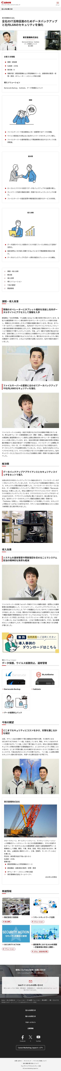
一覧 (50, 1000)
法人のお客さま (7, 9)
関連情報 (10, 288)
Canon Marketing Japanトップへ (30, 1047)
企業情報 (30, 1028)
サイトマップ (27, 1061)
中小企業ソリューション (33, 1000)
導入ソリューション (14, 281)
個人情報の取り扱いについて (31, 1063)
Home (3, 1000)
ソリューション (38, 922)
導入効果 (10, 278)
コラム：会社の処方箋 (40, 951)
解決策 (9, 275)
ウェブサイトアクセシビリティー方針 (31, 1066)
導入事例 (7, 922)
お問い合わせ (18, 1061)
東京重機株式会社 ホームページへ (19, 874)
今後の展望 (11, 285)
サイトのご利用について (39, 1061)
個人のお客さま (30, 1016)
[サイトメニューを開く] (58, 3)
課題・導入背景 (12, 271)
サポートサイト (30, 1022)
